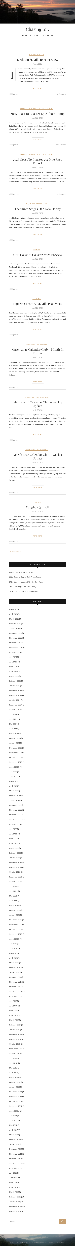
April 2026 (13, 614)
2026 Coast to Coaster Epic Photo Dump (38, 114)
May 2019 (13, 1010)
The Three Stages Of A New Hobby (38, 209)
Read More (37, 88)
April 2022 (13, 843)
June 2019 (13, 1006)
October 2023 (14, 757)
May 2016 (13, 1182)
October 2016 (14, 1159)
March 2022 (14, 848)
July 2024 (13, 714)
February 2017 (15, 1139)
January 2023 (14, 800)
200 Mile (23, 108)
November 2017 (15, 1096)
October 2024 (14, 700)
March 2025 (14, 676)
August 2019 (14, 996)
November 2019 (15, 982)
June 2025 (13, 662)
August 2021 (14, 881)
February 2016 (15, 1197)
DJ (27, 204)
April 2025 (13, 671)
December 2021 (15, 862)
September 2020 (15, 934)
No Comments (61, 94)
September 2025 (15, 647)
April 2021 (13, 901)
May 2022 (13, 838)
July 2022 (13, 829)
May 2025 (13, 666)
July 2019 (13, 1001)
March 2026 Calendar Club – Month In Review (37, 351)
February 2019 (15, 1025)
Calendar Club (32, 344)
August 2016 (14, 1168)
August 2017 (14, 1111)
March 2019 (14, 1020)
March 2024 (14, 733)
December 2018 (15, 1034)
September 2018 (15, 1049)
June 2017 (13, 1120)
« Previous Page (15, 551)
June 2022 (13, 834)
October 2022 (14, 815)
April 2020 (13, 958)
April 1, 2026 (37, 357)
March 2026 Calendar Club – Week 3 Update (37, 456)
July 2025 (13, 657)
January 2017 (14, 1144)
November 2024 (15, 695)
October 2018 (14, 1044)
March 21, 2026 (37, 463)
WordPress (61, 1243)
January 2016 (14, 1201)
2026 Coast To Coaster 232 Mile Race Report (37, 161)
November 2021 (15, 867)
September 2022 (15, 819)
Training (36, 298)
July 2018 (13, 1058)
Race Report (47, 108)
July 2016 (13, 1173)
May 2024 (13, 724)
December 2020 (15, 920)
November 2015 (15, 1211)
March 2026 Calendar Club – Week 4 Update (37, 404)
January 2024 (14, 743)
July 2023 (13, 772)
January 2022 (14, 858)
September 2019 (15, 991)
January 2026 (14, 628)
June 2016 (13, 1178)
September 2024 (15, 705)
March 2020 (14, 963)
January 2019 (14, 1030)
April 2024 (13, 729)
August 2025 (14, 652)
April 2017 (13, 1130)
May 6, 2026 (37, 64)
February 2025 (15, 681)
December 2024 (15, 690)
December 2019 (15, 977)
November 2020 (15, 925)
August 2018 (14, 1053)
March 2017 (14, 1135)
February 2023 (15, 795)
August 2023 (14, 767)
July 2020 (13, 944)
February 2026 (15, 624)
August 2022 (14, 824)
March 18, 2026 (37, 511)
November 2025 (15, 638)
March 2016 (14, 1192)
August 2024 (14, 709)
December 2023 (15, 748)
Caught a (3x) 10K (37, 507)
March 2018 (14, 1077)
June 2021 (13, 891)
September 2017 (15, 1106)
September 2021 (15, 877)
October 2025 (14, 643)
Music (32, 204)
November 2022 (15, 810)
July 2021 (13, 886)
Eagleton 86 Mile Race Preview (37, 60)
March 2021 (14, 905)
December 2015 (15, 1206)
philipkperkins (14, 94)
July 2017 (13, 1116)
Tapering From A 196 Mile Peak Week (37, 304)
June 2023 (13, 776)
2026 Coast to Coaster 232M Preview (37, 255)
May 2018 (13, 1068)
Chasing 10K (37, 29)
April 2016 (13, 1187)
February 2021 (15, 910)
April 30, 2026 (37, 118)
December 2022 (15, 805)
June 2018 (13, 1063)
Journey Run (34, 108)
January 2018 (14, 1087)
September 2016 (15, 1163)
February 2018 (15, 1082)
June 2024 (13, 719)
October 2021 (14, 872)
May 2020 (13, 953)
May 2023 (13, 781)
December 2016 (15, 1149)
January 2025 (14, 686)
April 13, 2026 (37, 308)
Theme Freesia (41, 1243)
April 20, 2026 (37, 259)
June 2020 (13, 948)
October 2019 (14, 987)
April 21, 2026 (37, 213)
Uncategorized (36, 54)
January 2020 (14, 972)
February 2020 (15, 967)
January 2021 (14, 915)
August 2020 (14, 939)
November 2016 (15, 1154)
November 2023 (15, 753)
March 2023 (14, 791)
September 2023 (15, 762)
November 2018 (15, 1039)
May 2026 (13, 609)
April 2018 (13, 1073)
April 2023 (13, 786)
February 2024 (15, 738)
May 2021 (13, 896)
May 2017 (13, 1125)
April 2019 (13, 1015)
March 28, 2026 (37, 410)
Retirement (41, 204)
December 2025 (15, 633)
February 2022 (15, 853)
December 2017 (15, 1092)
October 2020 (14, 929)
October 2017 (14, 1101)
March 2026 (14, 619)
